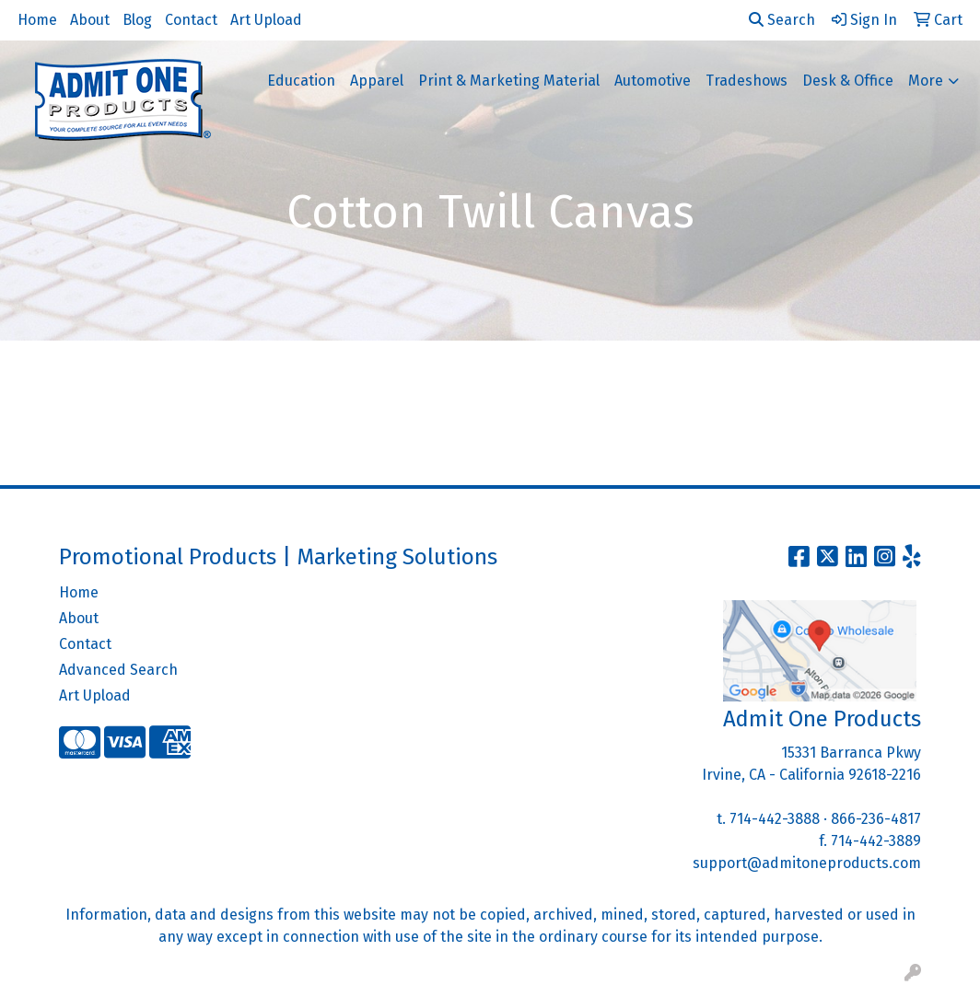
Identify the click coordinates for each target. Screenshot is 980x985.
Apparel (376, 80)
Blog (137, 20)
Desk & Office (847, 80)
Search (782, 20)
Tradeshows (747, 80)
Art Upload (266, 20)
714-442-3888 (774, 819)
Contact (191, 20)
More (925, 80)
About (90, 20)
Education (301, 80)
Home (37, 20)
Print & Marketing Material (509, 80)
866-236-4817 (876, 819)
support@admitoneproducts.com (807, 863)
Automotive (652, 80)
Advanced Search (118, 669)
